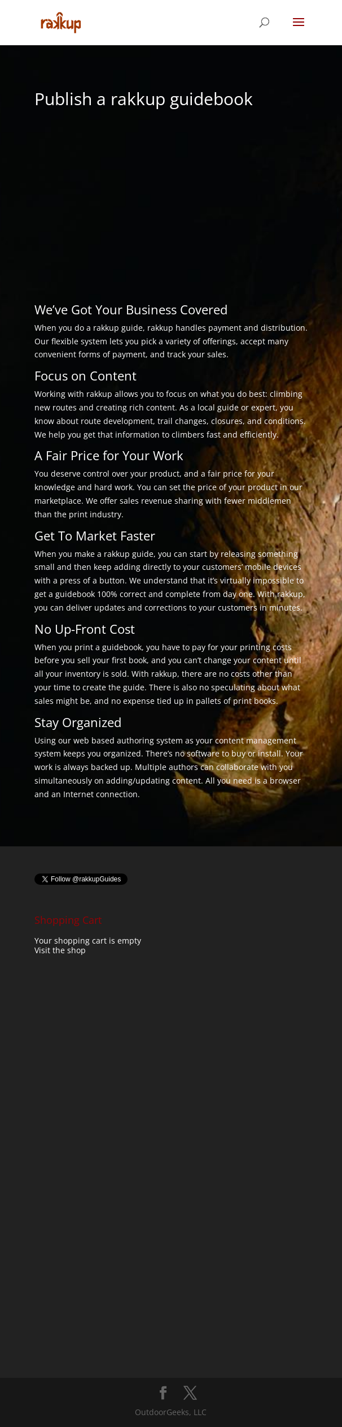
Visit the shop (60, 950)
